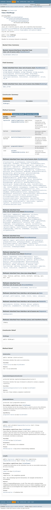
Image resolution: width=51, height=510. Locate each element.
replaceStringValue (9, 227)
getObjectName (22, 177)
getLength (6, 296)
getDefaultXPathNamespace (28, 176)
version (43, 77)
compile (13, 120)
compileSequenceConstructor (11, 168)
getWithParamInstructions (32, 182)
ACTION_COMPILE (7, 70)
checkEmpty (15, 163)
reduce (35, 296)
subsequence (41, 296)
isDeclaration (7, 185)
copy (28, 216)
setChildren (6, 246)
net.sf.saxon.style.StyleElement (20, 21)
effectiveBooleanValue (26, 256)
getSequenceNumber (37, 242)
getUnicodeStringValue (10, 243)
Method (21, 6)
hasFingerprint (22, 264)
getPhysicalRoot (39, 259)
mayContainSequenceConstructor (21, 137)
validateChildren (15, 203)
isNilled (28, 224)
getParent (30, 259)
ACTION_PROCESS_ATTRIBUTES (11, 72)
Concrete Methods (32, 114)
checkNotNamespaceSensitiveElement (14, 216)
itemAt (23, 296)
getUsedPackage (7, 182)
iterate (29, 296)
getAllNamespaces (33, 217)
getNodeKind (16, 220)
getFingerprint (18, 258)
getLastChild (30, 240)
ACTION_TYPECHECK (26, 72)
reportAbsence (24, 198)
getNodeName (25, 220)
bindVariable (7, 163)
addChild (5, 240)
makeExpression (26, 190)
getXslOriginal (7, 184)
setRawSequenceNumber (18, 246)
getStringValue (15, 296)
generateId (6, 171)
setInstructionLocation (37, 199)
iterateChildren (20, 245)
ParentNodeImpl (30, 237)
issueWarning (33, 187)
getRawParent (7, 263)
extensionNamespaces (33, 75)
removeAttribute (8, 225)
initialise (26, 222)
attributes (34, 214)
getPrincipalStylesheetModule (12, 179)
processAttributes (33, 195)
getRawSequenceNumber (24, 242)
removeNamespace (19, 225)
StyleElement (11, 36)
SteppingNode (24, 30)
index (29, 184)
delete (33, 216)
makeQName (6, 192)
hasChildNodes (23, 243)
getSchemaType (37, 179)
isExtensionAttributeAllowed (22, 185)
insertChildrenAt (8, 245)
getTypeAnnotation (33, 181)
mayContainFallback (29, 193)
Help (32, 1)
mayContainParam (42, 193)
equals (36, 256)
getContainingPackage (32, 173)
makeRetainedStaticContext (18, 192)
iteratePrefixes (37, 224)
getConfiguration (19, 173)
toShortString (35, 305)
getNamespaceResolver (10, 177)
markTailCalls (17, 193)
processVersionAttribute (11, 198)
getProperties (27, 179)
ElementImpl (28, 211)
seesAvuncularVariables (10, 199)
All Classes (3, 4)
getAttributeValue (16, 171)
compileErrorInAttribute (39, 166)
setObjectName (7, 201)
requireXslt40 (34, 198)
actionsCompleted (8, 73)
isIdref (37, 222)
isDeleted (17, 266)
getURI (14, 264)
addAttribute (7, 214)
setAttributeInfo (22, 227)
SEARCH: (32, 4)
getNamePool (37, 258)
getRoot (33, 220)
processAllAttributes (19, 195)
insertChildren (33, 243)
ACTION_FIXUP (18, 70)
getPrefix (6, 261)
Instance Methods (18, 114)
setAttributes (33, 227)
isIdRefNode (6, 224)
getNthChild (39, 240)
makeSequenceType (34, 192)
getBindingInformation (39, 171)
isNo (4, 187)
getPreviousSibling (32, 261)
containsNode (24, 287)
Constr (16, 6)
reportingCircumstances (10, 77)
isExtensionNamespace (39, 185)
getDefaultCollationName (11, 176)
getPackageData (32, 177)
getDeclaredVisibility (27, 174)
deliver (29, 304)
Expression (6, 120)
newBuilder (42, 266)
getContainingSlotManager (11, 174)
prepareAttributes (16, 146)
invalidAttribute (37, 184)
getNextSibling (20, 259)
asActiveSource (7, 304)
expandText (22, 75)
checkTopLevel (24, 163)
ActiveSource (6, 28)
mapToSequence (7, 193)
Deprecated (23, 1)
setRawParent (23, 267)
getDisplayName (7, 258)
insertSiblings (7, 266)
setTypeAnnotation (8, 230)
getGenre (36, 304)
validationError (34, 77)
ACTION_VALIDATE (38, 72)
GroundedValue (14, 28)
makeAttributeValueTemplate (11, 190)
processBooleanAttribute (11, 196)
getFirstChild (20, 240)
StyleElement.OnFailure (10, 54)
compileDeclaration (9, 165)
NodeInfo (4, 30)
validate (13, 150)
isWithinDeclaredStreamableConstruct (23, 188)
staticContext (23, 77)
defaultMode (33, 73)
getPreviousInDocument (17, 261)
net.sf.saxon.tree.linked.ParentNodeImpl (17, 18)
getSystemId (6, 222)
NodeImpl (43, 84)
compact (12, 240)
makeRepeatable (7, 314)
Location (16, 30)
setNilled (17, 228)
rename (43, 225)
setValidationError (19, 201)
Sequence (10, 30)
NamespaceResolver (39, 28)
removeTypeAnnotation (32, 225)
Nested (8, 6)
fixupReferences (40, 169)
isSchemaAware (23, 187)
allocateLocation (8, 162)
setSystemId (34, 228)
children (16, 304)
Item (21, 28)
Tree (18, 1)
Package (9, 1)
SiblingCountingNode (35, 30)
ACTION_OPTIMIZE (28, 70)
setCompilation (24, 199)
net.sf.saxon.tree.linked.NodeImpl (13, 17)
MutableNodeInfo (28, 28)
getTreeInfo (6, 264)
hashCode (30, 264)
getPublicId (6, 305)
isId (32, 222)
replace (5, 267)
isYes (37, 188)
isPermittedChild (12, 187)
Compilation (20, 120)
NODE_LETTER (6, 86)
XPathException (7, 426)
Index (28, 1)
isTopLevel (6, 188)
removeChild (30, 245)
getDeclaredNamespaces (34, 219)
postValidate (7, 195)
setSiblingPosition (34, 267)
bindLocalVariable (32, 162)
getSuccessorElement (32, 263)
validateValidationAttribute (12, 204)
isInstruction (15, 131)
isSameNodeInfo (16, 305)
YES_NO (5, 78)
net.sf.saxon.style (12, 10)
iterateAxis (25, 266)
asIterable (6, 287)
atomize (5, 256)
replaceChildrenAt (41, 245)
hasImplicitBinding (20, 184)
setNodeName (25, 228)
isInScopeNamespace (18, 224)
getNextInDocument (8, 259)
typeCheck (40, 201)
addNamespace (16, 214)
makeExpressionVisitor (40, 190)
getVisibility (18, 182)
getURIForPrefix (17, 222)
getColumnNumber (21, 219)
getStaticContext (8, 181)
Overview (3, 1)
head (36, 264)
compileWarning (7, 169)
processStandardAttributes (28, 196)
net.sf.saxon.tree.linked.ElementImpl (19, 20)
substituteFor (31, 201)
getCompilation (7, 173)
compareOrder (13, 256)
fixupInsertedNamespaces (11, 217)
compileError (21, 165)
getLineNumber (7, 220)
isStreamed (25, 305)
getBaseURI (27, 171)
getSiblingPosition (18, 263)
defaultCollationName (22, 73)
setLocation (42, 227)
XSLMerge (5, 103)
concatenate (15, 287)
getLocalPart (29, 258)
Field (11, 6)
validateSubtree (27, 203)
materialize (33, 287)
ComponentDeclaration (18, 122)
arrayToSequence (20, 162)
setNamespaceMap (8, 228)
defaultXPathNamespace (10, 75)
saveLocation (13, 267)
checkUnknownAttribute (38, 163)
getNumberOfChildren (9, 242)
